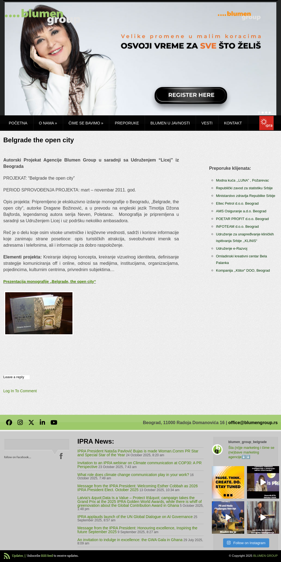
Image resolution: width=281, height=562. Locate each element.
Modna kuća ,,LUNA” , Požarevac (242, 180)
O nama (48, 123)
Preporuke (127, 123)
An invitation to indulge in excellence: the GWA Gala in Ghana (129, 540)
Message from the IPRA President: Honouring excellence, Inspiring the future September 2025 (137, 530)
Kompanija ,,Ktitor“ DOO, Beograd (243, 270)
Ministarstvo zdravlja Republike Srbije (245, 196)
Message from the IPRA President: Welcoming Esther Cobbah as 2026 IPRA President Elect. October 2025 (137, 488)
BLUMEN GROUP (265, 555)
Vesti (206, 123)
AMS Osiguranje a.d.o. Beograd (241, 211)
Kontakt (233, 123)
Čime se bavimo (86, 123)
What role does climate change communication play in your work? (133, 474)
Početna (18, 123)
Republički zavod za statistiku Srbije (244, 188)
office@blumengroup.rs (253, 422)
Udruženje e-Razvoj (231, 248)
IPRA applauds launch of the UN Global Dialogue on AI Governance (135, 516)
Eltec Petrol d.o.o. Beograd (237, 203)
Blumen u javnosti (170, 123)
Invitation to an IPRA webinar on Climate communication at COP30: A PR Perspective (139, 465)
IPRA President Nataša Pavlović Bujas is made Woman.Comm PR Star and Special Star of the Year (137, 453)
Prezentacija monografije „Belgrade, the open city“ (49, 281)
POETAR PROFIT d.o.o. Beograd (242, 219)
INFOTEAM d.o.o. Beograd (237, 226)
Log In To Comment (20, 391)
